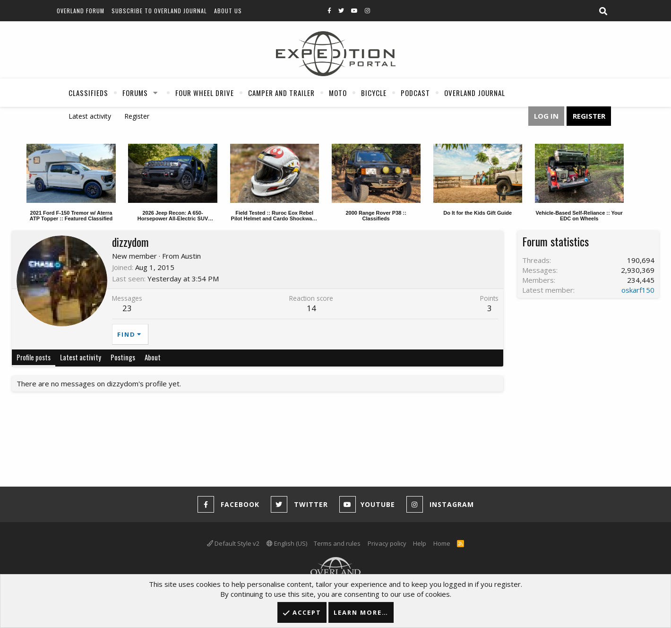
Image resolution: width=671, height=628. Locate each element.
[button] (155, 92)
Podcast (415, 92)
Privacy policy (387, 543)
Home (441, 543)
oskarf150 (637, 290)
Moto (338, 92)
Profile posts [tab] (34, 357)
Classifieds (88, 92)
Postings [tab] (123, 357)
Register (136, 116)
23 (127, 308)
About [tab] (153, 357)
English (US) (287, 543)
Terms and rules (337, 543)
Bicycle (374, 92)
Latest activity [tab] (80, 357)
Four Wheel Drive (204, 92)
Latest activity (90, 116)
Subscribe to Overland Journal (159, 11)
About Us (228, 11)
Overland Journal (474, 92)
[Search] (603, 11)
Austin (191, 256)
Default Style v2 (233, 543)
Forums (135, 92)
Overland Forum (80, 11)
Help (419, 543)
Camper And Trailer (281, 92)
